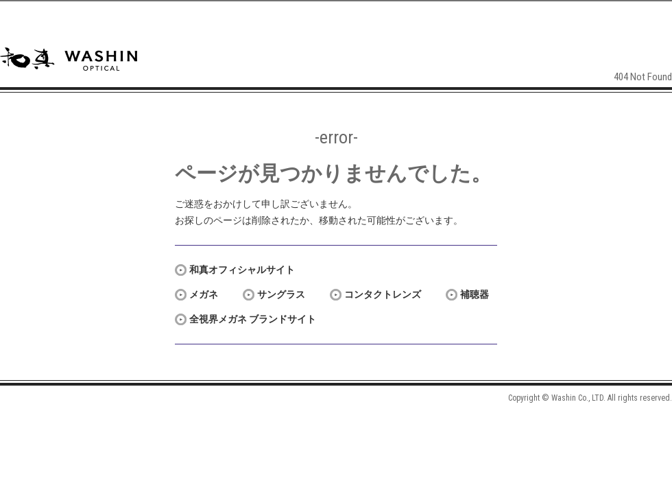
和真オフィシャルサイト (242, 269)
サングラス (281, 294)
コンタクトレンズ (382, 294)
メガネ (203, 294)
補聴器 (474, 294)
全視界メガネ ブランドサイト (252, 319)
